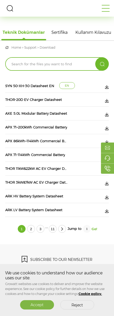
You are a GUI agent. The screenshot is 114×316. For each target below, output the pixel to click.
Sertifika (59, 32)
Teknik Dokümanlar (24, 32)
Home (16, 47)
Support (30, 47)
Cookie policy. (90, 294)
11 (53, 229)
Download (47, 47)
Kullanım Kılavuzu (93, 32)
